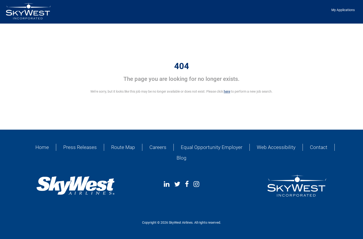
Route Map (123, 147)
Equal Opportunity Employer (211, 147)
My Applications (343, 10)
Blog (181, 158)
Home (42, 147)
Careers (157, 147)
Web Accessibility (276, 147)
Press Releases (80, 147)
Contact (318, 147)
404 (181, 66)
